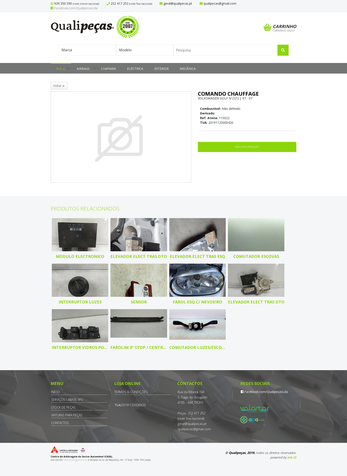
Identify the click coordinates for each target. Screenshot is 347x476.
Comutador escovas (256, 256)
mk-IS (291, 457)
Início (61, 69)
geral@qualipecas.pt (192, 424)
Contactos (60, 423)
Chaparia (108, 69)
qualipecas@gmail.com (194, 429)
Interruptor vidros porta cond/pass (80, 347)
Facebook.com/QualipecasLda (74, 8)
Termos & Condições (131, 392)
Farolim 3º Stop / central (138, 347)
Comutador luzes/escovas (197, 347)
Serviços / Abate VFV (67, 400)
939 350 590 (62, 3)
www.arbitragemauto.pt (75, 459)
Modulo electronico (80, 256)
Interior (161, 69)
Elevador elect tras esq (197, 256)
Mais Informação (247, 147)
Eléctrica (135, 69)
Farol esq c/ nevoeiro (197, 302)
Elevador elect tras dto (138, 256)
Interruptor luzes (80, 302)
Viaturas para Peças (66, 415)
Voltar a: (59, 86)
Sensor (139, 302)
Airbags (83, 69)
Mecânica (188, 69)
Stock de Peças (63, 407)
